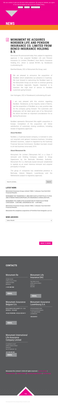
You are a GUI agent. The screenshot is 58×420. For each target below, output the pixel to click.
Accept (20, 7)
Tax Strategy (47, 373)
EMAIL (9, 293)
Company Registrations (34, 373)
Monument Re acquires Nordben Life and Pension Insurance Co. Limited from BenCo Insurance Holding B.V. (31, 46)
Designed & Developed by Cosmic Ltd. (18, 402)
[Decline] (55, 5)
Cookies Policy (21, 373)
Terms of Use (42, 371)
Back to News (46, 243)
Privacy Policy (10, 373)
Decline (27, 7)
